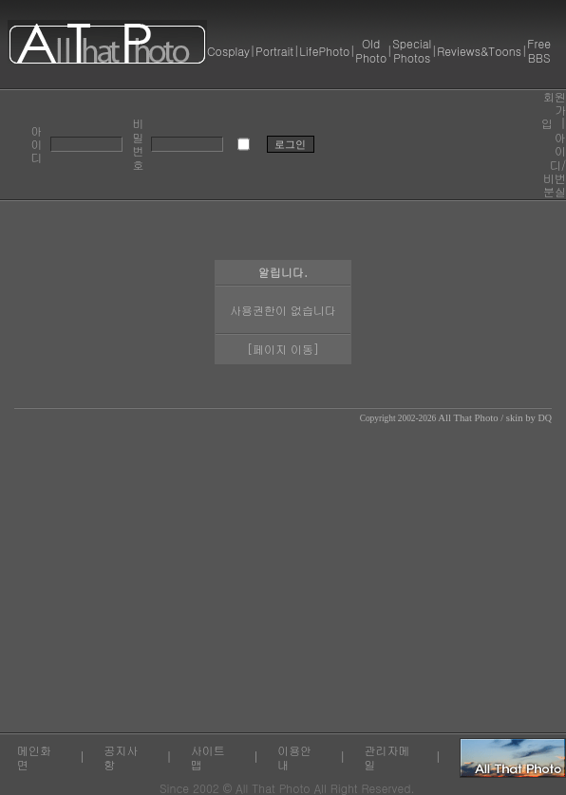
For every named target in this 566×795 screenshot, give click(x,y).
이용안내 (294, 756)
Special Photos (411, 50)
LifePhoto (324, 51)
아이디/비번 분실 (554, 164)
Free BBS (539, 50)
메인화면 (34, 756)
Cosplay (228, 51)
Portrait (274, 51)
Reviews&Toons (479, 51)
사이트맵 (208, 756)
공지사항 (121, 756)
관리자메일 (387, 756)
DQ (545, 418)
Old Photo (371, 50)
